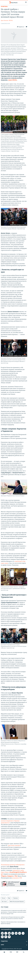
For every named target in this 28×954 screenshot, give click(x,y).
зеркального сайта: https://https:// (14, 872)
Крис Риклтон (4, 20)
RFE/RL (11, 20)
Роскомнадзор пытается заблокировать (12, 864)
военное (3, 821)
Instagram (10, 876)
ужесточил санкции (14, 845)
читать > (23, 883)
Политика (4, 6)
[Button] (20, 27)
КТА (11, 952)
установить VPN (17, 878)
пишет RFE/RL (12, 80)
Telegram (3, 876)
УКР (17, 952)
